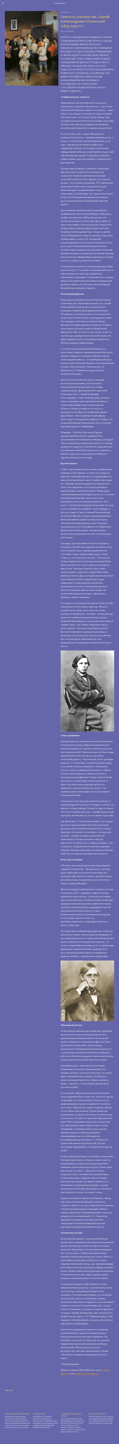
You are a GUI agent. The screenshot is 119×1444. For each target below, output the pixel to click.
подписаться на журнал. (86, 1374)
